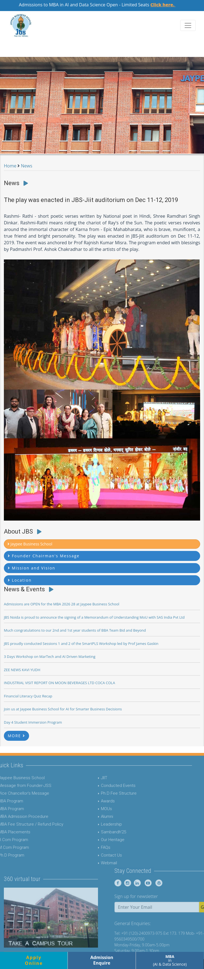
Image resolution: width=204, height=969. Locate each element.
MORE (16, 735)
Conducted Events (107, 785)
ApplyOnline (34, 960)
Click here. (167, 5)
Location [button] (20, 580)
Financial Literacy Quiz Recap (28, 696)
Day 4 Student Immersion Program (33, 722)
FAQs (94, 847)
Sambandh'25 (102, 831)
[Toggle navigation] (188, 25)
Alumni (96, 816)
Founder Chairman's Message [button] (43, 555)
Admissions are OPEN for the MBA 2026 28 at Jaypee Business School (61, 604)
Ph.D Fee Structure (108, 793)
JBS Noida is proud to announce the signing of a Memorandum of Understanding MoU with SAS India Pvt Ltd (94, 617)
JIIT (93, 777)
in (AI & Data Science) (170, 960)
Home (10, 166)
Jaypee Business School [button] (29, 544)
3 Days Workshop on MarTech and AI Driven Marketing (49, 656)
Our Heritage (101, 839)
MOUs (95, 808)
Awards (97, 801)
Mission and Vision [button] (31, 568)
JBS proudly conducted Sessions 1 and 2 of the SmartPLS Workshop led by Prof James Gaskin (81, 643)
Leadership (100, 824)
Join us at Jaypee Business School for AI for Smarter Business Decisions (63, 709)
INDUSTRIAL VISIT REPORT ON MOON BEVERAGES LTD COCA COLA (59, 682)
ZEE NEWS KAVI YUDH (22, 669)
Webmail (98, 862)
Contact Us (100, 855)
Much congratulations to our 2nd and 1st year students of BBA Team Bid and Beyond (75, 630)
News (26, 166)
